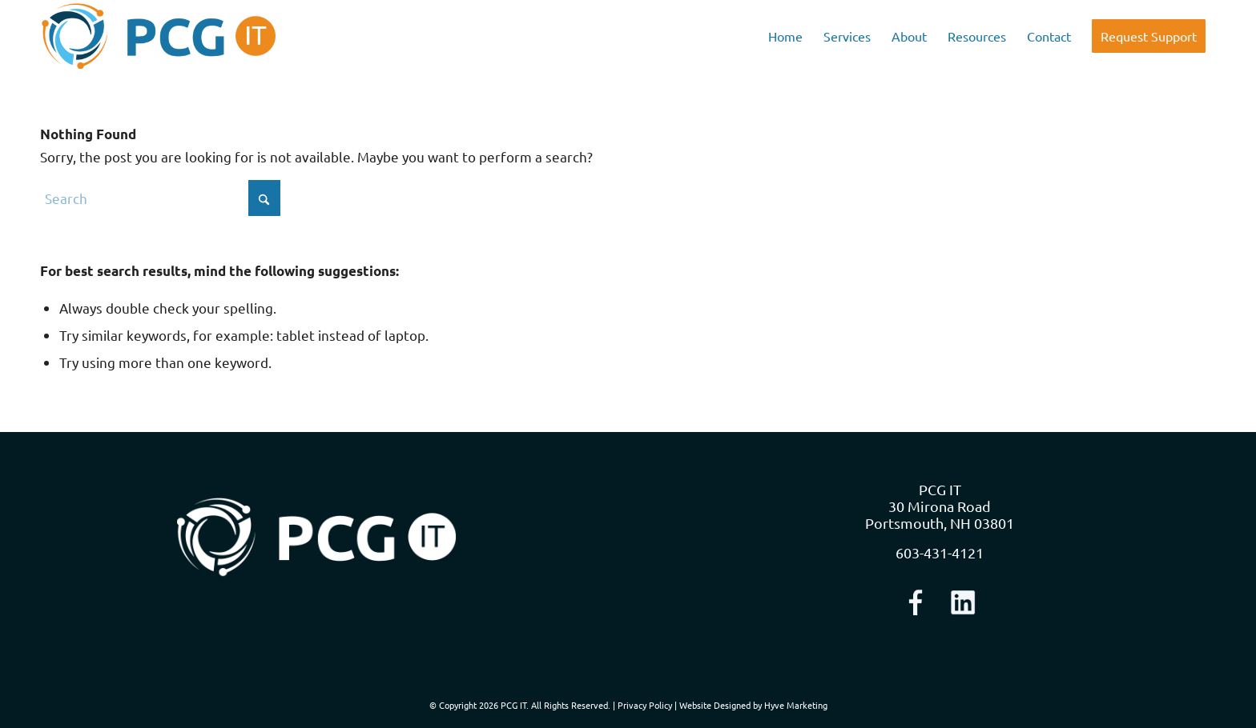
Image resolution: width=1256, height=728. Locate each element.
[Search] (160, 198)
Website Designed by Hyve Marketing (753, 704)
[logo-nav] (159, 36)
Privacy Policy (645, 704)
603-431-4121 (940, 552)
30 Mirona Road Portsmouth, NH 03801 (939, 514)
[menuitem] (785, 36)
